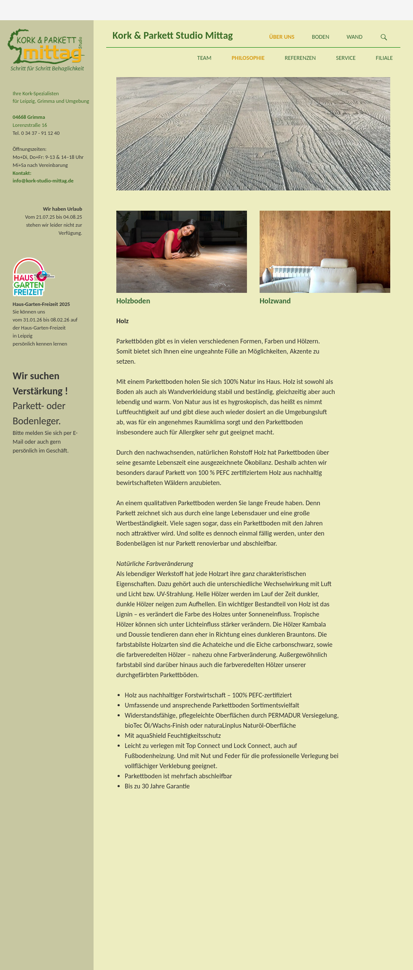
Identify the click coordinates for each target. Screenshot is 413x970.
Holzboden (133, 300)
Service (345, 58)
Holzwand (275, 300)
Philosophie (248, 58)
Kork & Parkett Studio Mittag (173, 35)
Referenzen (300, 58)
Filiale (384, 58)
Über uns (282, 36)
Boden (320, 36)
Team (204, 58)
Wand (354, 36)
